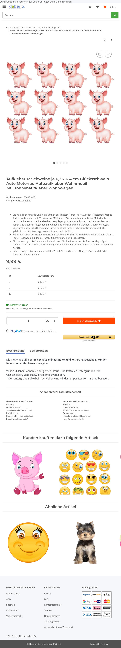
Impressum (12, 610)
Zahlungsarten (52, 621)
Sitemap (10, 604)
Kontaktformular (52, 604)
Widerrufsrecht (14, 615)
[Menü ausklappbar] (4, 5)
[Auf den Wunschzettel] (108, 54)
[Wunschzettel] (97, 7)
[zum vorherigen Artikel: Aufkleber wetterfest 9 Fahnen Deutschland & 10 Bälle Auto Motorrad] (111, 39)
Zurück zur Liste (16, 27)
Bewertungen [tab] (39, 350)
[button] (90, 7)
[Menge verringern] (9, 321)
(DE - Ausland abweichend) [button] (40, 308)
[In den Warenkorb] (89, 321)
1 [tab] (54, 163)
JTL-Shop (104, 644)
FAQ (46, 599)
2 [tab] (57, 163)
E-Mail (47, 593)
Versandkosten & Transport (58, 627)
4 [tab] (64, 163)
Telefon (48, 610)
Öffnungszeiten (52, 615)
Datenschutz (13, 593)
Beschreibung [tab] (15, 350)
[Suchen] (57, 15)
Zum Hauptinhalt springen (14, 1)
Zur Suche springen (39, 1)
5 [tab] (67, 163)
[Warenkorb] (109, 7)
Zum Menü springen (61, 1)
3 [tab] (60, 163)
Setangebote (24, 200)
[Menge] (28, 321)
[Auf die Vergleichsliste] (99, 54)
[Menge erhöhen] (54, 321)
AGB (8, 599)
